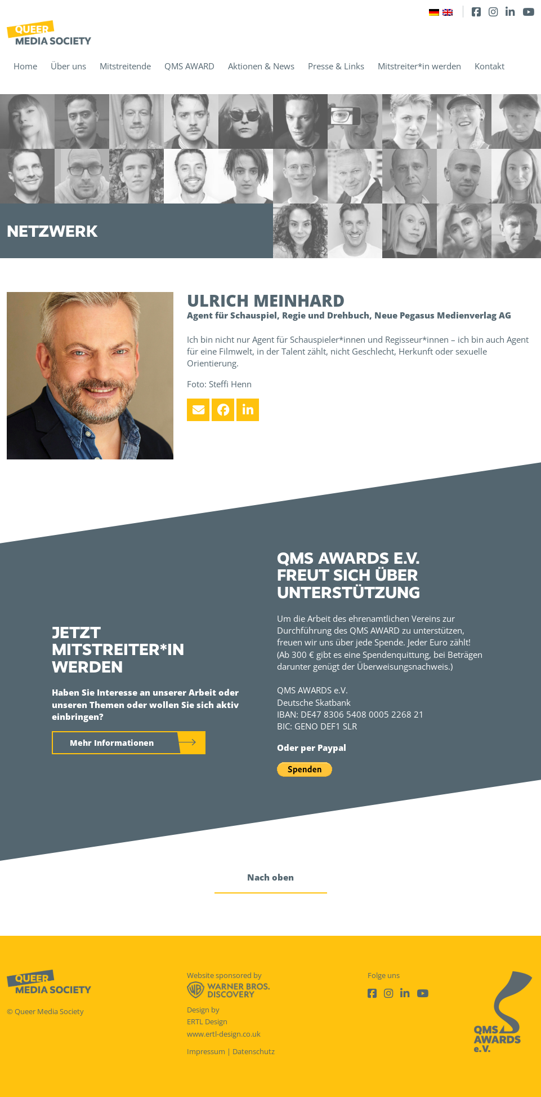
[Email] (198, 410)
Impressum (206, 1051)
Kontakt (489, 66)
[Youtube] (528, 12)
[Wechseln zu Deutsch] (434, 11)
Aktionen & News (261, 66)
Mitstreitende (125, 66)
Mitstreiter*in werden (419, 66)
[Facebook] (476, 12)
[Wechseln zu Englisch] (447, 11)
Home (25, 66)
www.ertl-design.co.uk (224, 1034)
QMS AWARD (189, 66)
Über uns (68, 66)
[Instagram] (493, 12)
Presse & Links (336, 66)
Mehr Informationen (112, 742)
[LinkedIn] (510, 12)
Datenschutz (254, 1051)
